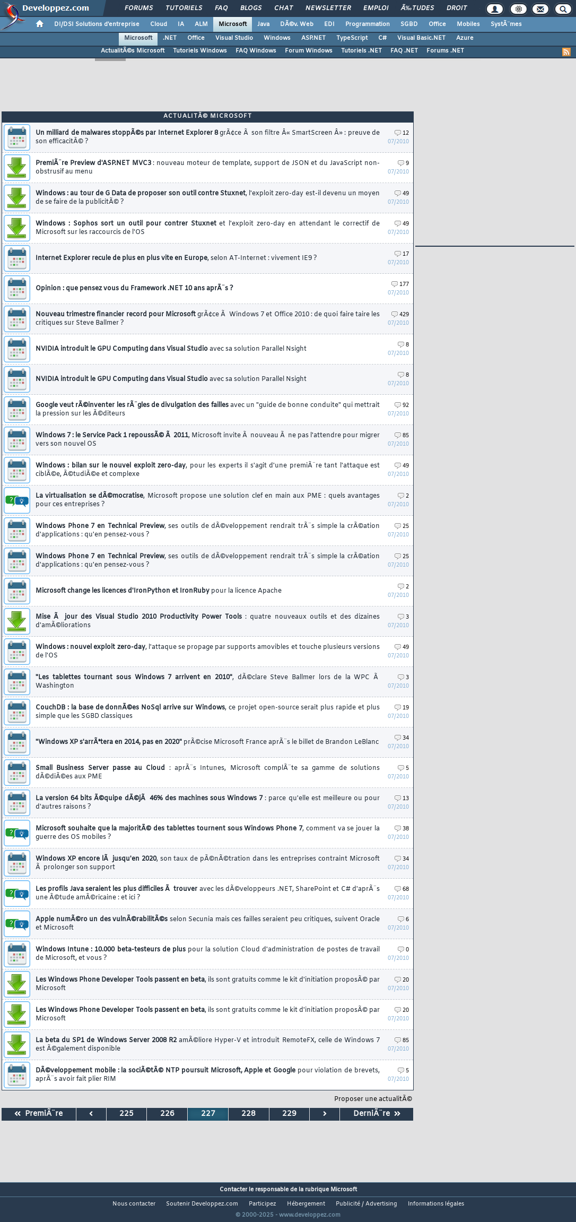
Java (263, 24)
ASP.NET (313, 38)
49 (402, 193)
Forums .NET (445, 51)
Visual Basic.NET (421, 38)
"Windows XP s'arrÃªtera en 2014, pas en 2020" (207, 742)
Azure (465, 38)
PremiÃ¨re (38, 1114)
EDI (329, 24)
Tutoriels (183, 8)
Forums (139, 8)
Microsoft (233, 24)
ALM (201, 24)
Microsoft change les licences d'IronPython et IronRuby (159, 591)
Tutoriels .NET (361, 51)
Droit (457, 8)
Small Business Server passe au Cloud (208, 772)
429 (400, 314)
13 (402, 798)
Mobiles (468, 24)
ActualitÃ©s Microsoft (132, 51)
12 (402, 133)
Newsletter (328, 8)
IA (181, 24)
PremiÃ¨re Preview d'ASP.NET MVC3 (208, 167)
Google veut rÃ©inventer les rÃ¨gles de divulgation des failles (208, 409)
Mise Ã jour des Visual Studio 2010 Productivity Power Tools (208, 621)
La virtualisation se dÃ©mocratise (208, 500)
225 (126, 1114)
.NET (170, 38)
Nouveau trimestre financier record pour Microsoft (208, 318)
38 (402, 829)
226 (167, 1114)
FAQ (221, 8)
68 (402, 889)
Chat (283, 8)
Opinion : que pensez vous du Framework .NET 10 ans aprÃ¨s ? (134, 288)
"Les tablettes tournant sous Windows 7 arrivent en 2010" (208, 681)
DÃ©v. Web (296, 24)
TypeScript (352, 38)
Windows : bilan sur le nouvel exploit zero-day (208, 470)
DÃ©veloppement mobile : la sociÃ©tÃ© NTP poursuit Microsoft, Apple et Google (208, 1075)
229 (289, 1114)
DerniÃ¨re (376, 1114)
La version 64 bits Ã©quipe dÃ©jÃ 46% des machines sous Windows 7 (208, 802)
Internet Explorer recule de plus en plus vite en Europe (176, 258)
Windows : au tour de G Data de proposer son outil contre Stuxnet (208, 197)
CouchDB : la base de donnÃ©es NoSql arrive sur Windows (208, 712)
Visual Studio (234, 38)
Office (437, 24)
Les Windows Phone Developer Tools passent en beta (208, 984)
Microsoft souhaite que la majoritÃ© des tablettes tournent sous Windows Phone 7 (208, 833)
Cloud (158, 24)
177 (400, 284)
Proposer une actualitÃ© (373, 1099)
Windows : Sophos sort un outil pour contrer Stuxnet (208, 228)
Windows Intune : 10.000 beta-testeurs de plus (208, 954)
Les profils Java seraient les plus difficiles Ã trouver (208, 893)
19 (402, 708)
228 (248, 1114)
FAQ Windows (255, 51)
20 (402, 980)
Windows (277, 38)
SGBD (409, 24)
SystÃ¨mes (506, 24)
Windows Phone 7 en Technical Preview (208, 530)
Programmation (367, 24)
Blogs (251, 8)
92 (402, 405)
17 (402, 254)
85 (402, 435)
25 (402, 526)
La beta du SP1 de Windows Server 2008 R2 (208, 1044)
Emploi (375, 8)
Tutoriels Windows (200, 51)
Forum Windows (309, 51)
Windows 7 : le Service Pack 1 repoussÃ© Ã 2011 (208, 439)
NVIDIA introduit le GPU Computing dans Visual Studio (171, 349)
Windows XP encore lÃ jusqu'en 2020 (208, 863)
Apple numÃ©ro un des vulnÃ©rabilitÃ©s (208, 923)
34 (402, 738)
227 (208, 1114)
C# (382, 38)
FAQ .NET (404, 51)
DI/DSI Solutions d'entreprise (96, 24)
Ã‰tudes (417, 8)
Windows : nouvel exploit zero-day (208, 651)
